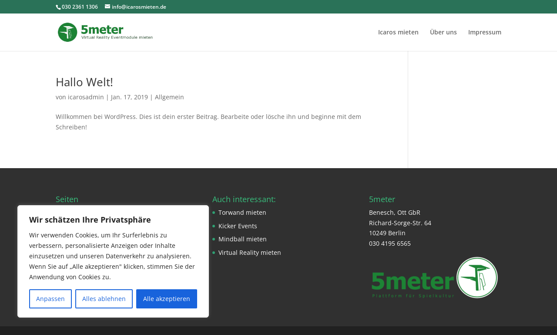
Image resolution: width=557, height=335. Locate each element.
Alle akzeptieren (166, 298)
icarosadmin (86, 97)
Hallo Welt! (84, 82)
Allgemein (169, 97)
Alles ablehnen (104, 298)
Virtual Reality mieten (249, 252)
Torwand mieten (242, 212)
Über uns (443, 32)
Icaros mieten (398, 32)
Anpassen (50, 298)
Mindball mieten (242, 239)
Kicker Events (237, 226)
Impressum (484, 32)
